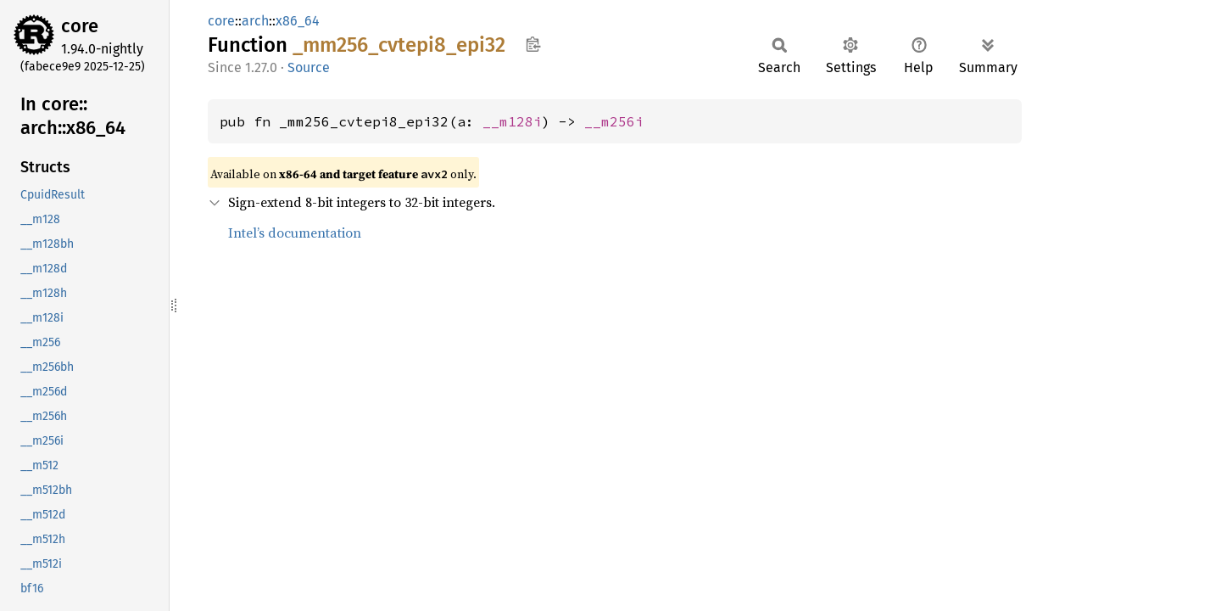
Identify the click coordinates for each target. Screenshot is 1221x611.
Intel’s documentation (294, 232)
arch (255, 21)
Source (308, 67)
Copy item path (533, 44)
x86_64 (298, 21)
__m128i (512, 121)
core (79, 25)
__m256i (614, 121)
